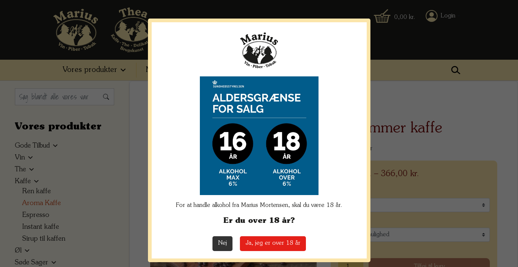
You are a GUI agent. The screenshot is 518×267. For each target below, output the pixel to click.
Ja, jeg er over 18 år (272, 243)
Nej (222, 243)
